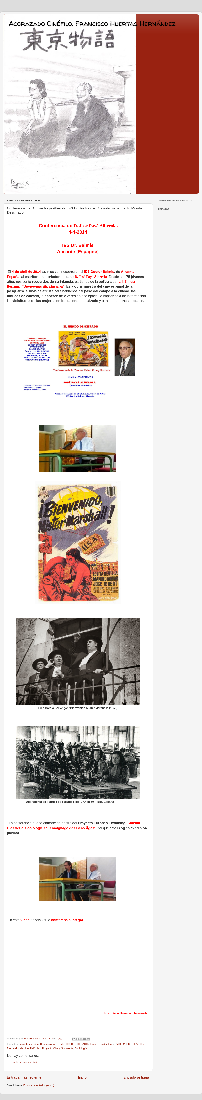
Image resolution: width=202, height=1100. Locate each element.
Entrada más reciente (24, 1077)
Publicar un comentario (25, 1062)
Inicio (82, 1077)
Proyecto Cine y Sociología (57, 1048)
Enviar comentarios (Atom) (38, 1085)
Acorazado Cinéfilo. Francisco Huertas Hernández (92, 23)
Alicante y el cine (29, 1044)
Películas (35, 1048)
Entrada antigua (136, 1077)
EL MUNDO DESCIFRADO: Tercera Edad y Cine (85, 1044)
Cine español (47, 1044)
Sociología (81, 1048)
